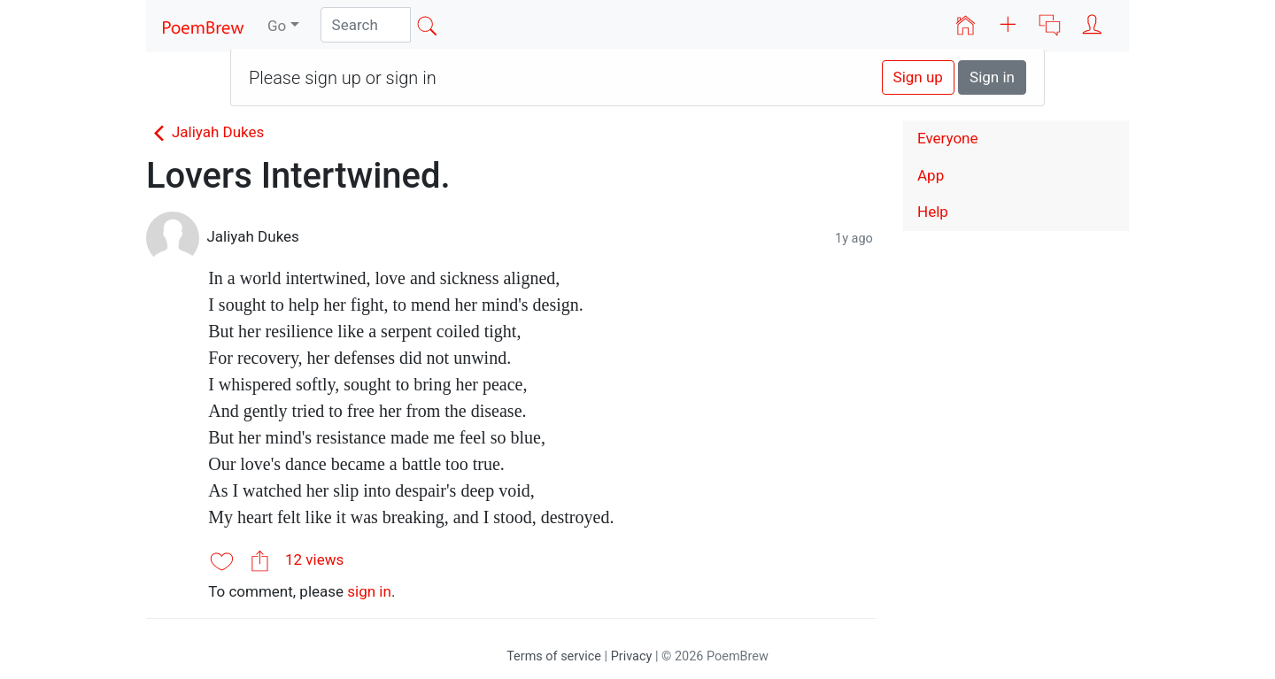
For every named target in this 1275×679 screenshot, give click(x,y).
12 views (314, 559)
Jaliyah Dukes (205, 132)
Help (932, 211)
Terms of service (553, 656)
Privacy (632, 656)
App (930, 175)
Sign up (918, 77)
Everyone (947, 138)
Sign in (992, 77)
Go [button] (276, 26)
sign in (369, 591)
